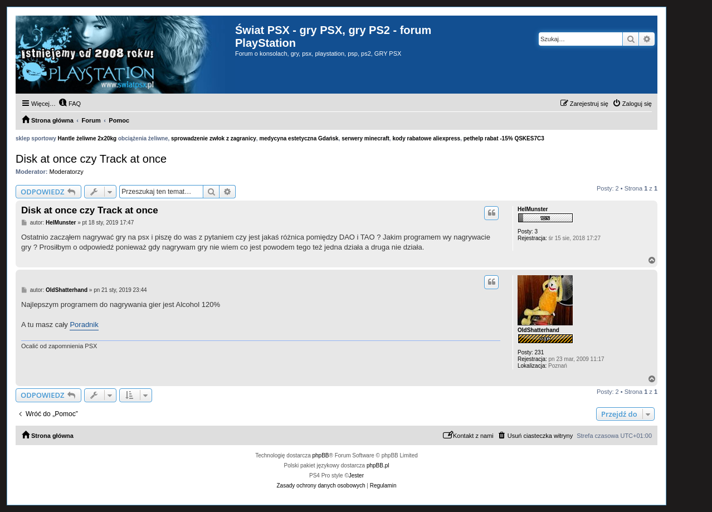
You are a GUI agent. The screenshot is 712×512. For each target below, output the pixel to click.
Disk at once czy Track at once (91, 159)
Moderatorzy (67, 171)
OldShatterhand (538, 330)
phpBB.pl (378, 465)
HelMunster (533, 209)
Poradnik (84, 324)
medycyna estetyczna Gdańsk (298, 138)
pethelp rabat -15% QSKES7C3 (504, 138)
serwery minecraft (365, 138)
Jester (356, 475)
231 (539, 352)
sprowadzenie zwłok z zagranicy (213, 138)
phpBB (321, 455)
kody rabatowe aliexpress (426, 138)
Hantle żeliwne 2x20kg (87, 138)
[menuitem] (69, 103)
